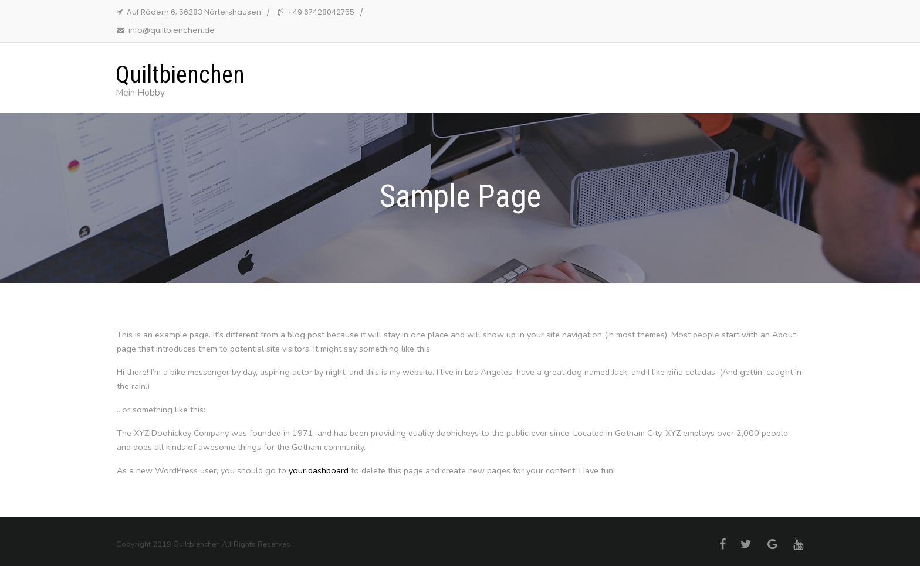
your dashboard (319, 470)
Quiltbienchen (180, 74)
